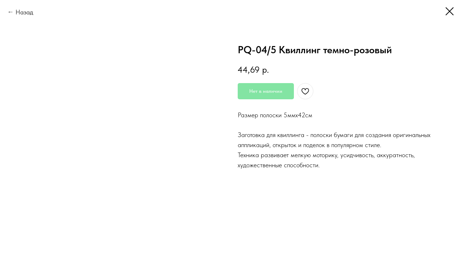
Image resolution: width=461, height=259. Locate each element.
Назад (24, 12)
